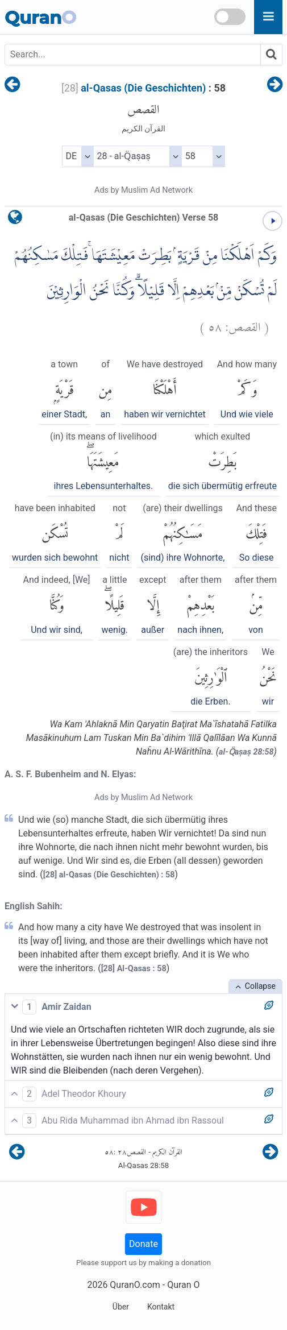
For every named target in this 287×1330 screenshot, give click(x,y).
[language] (15, 220)
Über (121, 1306)
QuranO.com (135, 1284)
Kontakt (160, 1306)
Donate (143, 1243)
